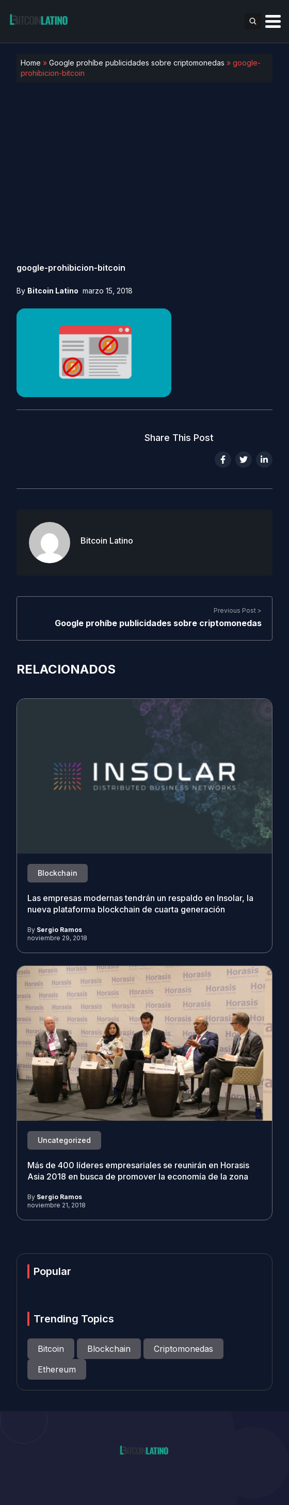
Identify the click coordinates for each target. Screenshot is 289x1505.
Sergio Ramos (59, 930)
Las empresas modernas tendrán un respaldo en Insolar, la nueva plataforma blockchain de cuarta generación (140, 904)
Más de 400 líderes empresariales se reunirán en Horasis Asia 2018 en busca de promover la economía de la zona (138, 1171)
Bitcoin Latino (52, 290)
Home (31, 62)
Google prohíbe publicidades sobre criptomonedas (136, 62)
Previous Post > (238, 611)
